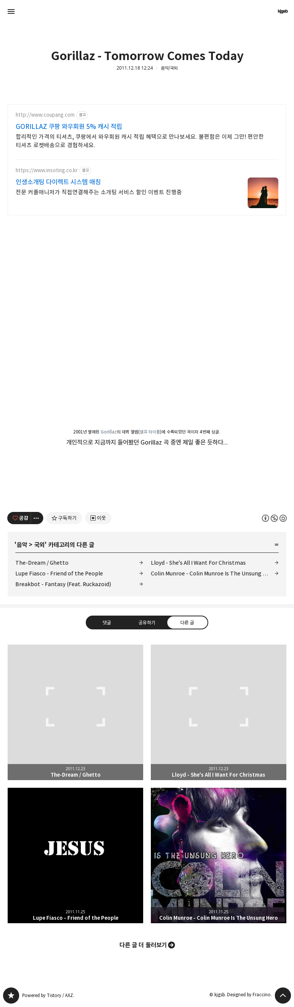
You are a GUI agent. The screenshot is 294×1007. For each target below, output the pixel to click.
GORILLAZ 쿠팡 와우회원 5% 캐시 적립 (69, 126)
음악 (21, 545)
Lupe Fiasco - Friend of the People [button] (75, 855)
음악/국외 (169, 68)
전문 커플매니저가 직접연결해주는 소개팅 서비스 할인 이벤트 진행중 (99, 192)
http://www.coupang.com (45, 115)
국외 (39, 545)
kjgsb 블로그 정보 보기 (283, 11)
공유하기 (147, 622)
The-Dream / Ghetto (42, 562)
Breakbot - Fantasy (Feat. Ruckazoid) (63, 584)
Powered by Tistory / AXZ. (48, 995)
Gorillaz (109, 432)
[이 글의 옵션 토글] (37, 518)
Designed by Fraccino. (249, 994)
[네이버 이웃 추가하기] (98, 518)
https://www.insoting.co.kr (47, 170)
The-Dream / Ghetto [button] (75, 712)
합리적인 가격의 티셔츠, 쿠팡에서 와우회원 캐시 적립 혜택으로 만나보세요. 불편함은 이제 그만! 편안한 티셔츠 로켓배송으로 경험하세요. (140, 141)
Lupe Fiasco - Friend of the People (59, 573)
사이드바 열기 (11, 11)
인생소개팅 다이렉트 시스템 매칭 (58, 182)
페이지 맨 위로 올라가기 (283, 995)
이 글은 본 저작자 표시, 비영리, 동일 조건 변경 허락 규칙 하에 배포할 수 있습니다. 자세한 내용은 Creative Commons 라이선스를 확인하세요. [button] (274, 518)
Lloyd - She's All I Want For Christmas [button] (218, 712)
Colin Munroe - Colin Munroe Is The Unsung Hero (213, 573)
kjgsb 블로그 (11, 995)
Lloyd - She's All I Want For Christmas (198, 562)
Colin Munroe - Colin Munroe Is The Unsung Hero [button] (218, 855)
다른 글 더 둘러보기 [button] (143, 945)
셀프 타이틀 (150, 432)
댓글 (107, 622)
